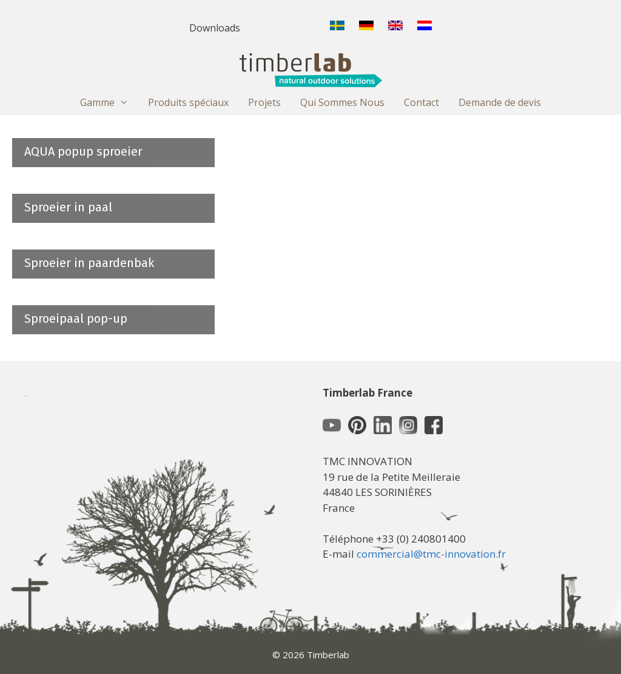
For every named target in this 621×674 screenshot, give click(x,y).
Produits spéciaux (188, 102)
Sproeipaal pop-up (75, 318)
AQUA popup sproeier (83, 151)
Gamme (109, 102)
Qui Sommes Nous (342, 102)
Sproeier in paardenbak (89, 263)
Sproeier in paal (68, 207)
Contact (421, 102)
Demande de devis (499, 102)
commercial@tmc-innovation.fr (431, 554)
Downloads (214, 28)
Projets (264, 102)
